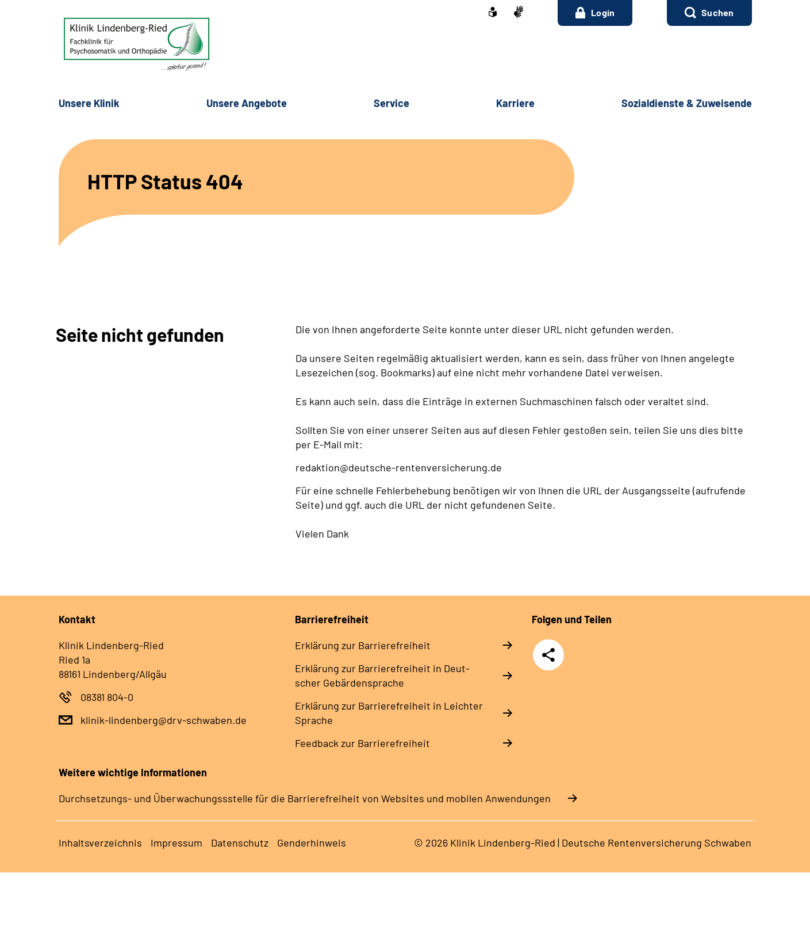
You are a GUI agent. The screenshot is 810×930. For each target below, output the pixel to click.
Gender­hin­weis (311, 842)
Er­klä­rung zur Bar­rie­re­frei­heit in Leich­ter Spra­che (389, 712)
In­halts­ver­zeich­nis (100, 842)
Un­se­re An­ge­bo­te (246, 103)
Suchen (717, 12)
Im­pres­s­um (176, 842)
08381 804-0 (106, 697)
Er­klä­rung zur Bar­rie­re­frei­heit (363, 645)
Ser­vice (391, 103)
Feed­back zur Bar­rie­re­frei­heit (362, 743)
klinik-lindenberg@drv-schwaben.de (163, 720)
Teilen (548, 655)
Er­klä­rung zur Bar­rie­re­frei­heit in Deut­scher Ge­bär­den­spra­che (382, 675)
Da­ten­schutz (239, 842)
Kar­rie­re (515, 103)
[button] (709, 13)
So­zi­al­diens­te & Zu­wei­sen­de (686, 103)
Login (595, 12)
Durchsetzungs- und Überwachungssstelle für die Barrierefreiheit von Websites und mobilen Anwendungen (305, 798)
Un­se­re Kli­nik (89, 103)
